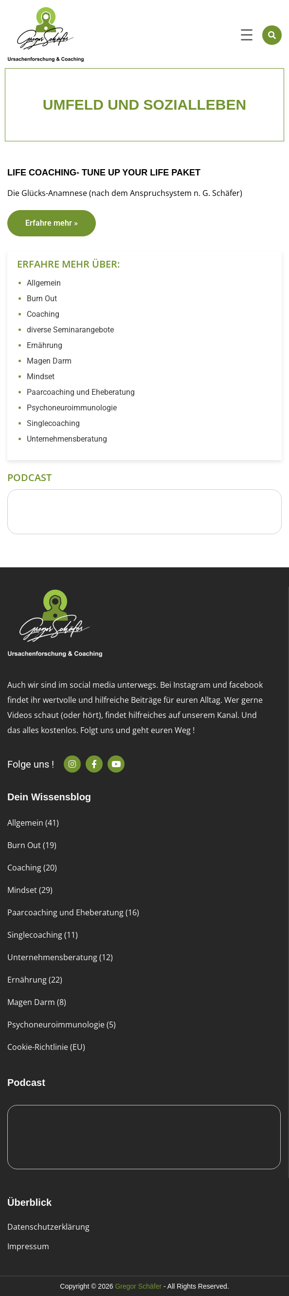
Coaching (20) (32, 867)
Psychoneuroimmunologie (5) (61, 1024)
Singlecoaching (53, 423)
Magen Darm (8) (36, 1002)
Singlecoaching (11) (42, 934)
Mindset (40, 376)
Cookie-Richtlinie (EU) (46, 1047)
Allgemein (44, 283)
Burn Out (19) (31, 845)
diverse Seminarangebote (70, 329)
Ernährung (44, 345)
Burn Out (42, 298)
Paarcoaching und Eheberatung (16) (73, 912)
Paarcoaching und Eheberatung (81, 392)
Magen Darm (49, 361)
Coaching (43, 314)
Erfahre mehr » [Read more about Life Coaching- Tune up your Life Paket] (51, 223)
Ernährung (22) (34, 979)
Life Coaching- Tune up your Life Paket (103, 172)
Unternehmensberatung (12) (60, 957)
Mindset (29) (30, 890)
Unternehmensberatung (67, 439)
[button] (272, 35)
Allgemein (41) (33, 822)
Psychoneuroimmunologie (72, 407)
